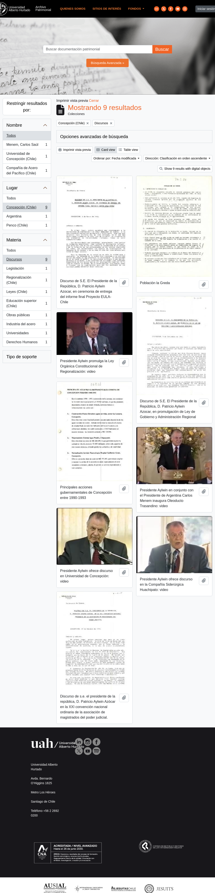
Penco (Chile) (26, 226)
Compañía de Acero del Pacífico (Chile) (26, 170)
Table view (128, 150)
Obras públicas (26, 316)
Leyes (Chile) (26, 292)
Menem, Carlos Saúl (26, 145)
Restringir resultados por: (27, 106)
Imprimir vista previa (74, 150)
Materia (13, 239)
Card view (105, 150)
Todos (11, 135)
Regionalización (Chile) (26, 280)
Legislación (26, 269)
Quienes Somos (72, 8)
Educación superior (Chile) (26, 303)
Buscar (162, 49)
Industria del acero (26, 325)
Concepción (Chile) (26, 208)
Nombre (14, 125)
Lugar (12, 187)
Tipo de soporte (21, 356)
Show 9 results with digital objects (184, 168)
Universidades (26, 334)
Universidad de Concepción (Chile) (26, 156)
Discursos (26, 260)
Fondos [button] (135, 8)
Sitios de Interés (107, 8)
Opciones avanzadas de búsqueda (94, 136)
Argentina (26, 217)
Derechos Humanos (26, 343)
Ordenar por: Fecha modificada (115, 158)
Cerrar (94, 100)
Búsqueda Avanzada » (107, 63)
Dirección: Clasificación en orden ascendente (176, 158)
